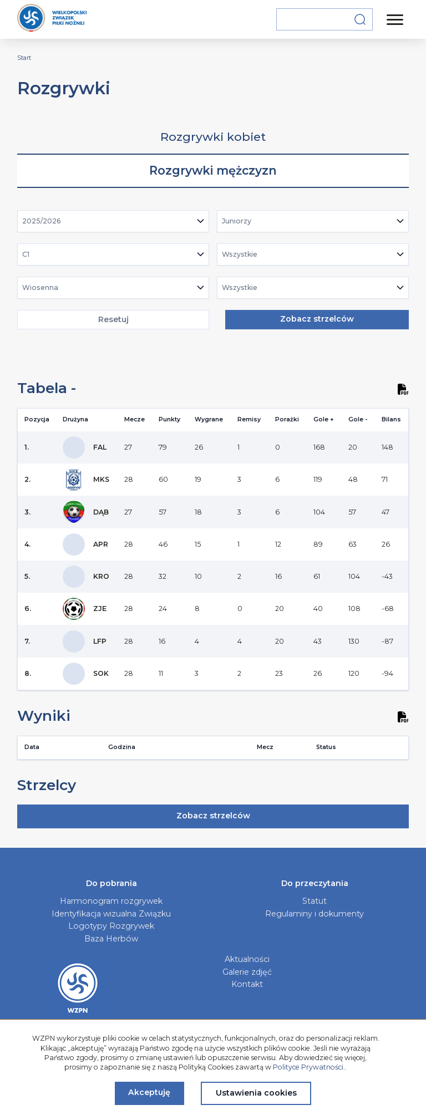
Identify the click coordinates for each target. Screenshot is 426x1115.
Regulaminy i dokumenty (314, 914)
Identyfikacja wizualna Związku (111, 914)
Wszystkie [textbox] (239, 254)
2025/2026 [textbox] (41, 221)
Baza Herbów (111, 939)
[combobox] (113, 221)
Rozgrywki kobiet (213, 137)
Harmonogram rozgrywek (111, 901)
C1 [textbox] (25, 254)
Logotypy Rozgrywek (111, 926)
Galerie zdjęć (247, 972)
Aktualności (247, 959)
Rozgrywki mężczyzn (213, 170)
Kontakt (247, 984)
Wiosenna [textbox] (40, 287)
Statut (314, 901)
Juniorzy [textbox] (236, 221)
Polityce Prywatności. (309, 1067)
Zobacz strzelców (317, 319)
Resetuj (113, 319)
